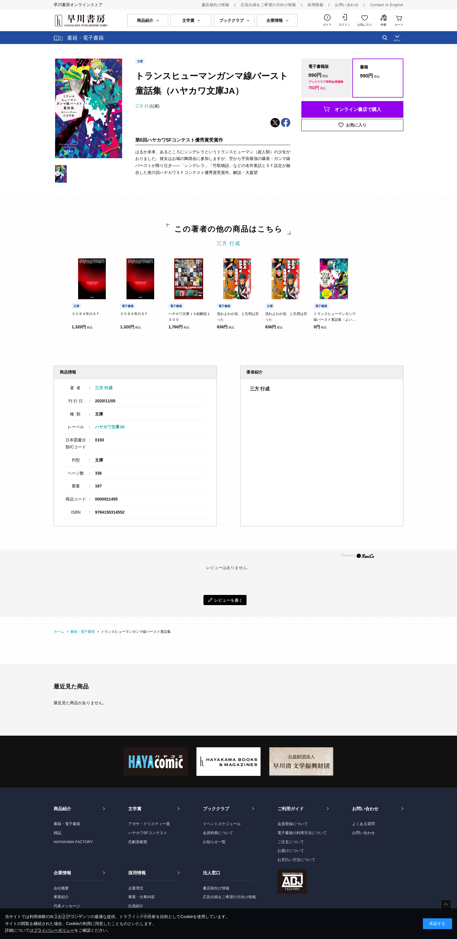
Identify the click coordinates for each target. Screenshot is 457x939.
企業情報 (62, 872)
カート (399, 24)
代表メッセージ (67, 906)
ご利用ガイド (290, 808)
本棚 (383, 24)
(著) (147, 106)
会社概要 (61, 888)
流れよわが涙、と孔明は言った (238, 317)
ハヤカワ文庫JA (110, 426)
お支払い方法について (296, 859)
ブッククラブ (216, 808)
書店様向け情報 (215, 5)
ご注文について (290, 842)
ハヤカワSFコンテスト (147, 833)
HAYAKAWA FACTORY (73, 842)
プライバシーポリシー (54, 930)
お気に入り (364, 24)
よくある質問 (363, 824)
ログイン (344, 24)
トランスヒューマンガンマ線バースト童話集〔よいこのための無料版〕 (335, 317)
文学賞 (134, 808)
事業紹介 (61, 897)
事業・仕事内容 (141, 897)
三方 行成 (229, 243)
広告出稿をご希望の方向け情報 (268, 5)
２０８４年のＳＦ (86, 314)
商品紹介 (62, 808)
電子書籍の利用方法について (302, 833)
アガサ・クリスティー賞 (149, 824)
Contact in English (386, 5)
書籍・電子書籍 (67, 824)
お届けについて (290, 850)
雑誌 (57, 833)
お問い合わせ (346, 5)
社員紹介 (135, 906)
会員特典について (218, 833)
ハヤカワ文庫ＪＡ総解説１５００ (189, 317)
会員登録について (292, 824)
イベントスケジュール (222, 824)
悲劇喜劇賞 (137, 842)
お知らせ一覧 (214, 842)
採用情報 (315, 5)
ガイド (327, 24)
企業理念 (135, 888)
